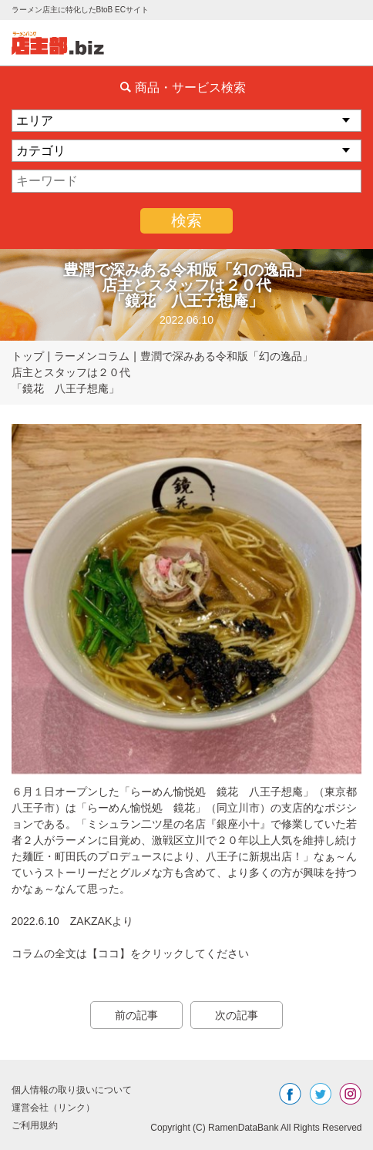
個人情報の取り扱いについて (72, 1089)
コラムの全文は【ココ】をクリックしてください (130, 953)
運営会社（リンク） (53, 1107)
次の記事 (236, 1015)
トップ (28, 356)
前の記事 (136, 1015)
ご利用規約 (35, 1125)
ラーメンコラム (91, 356)
